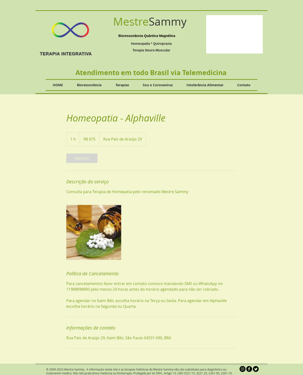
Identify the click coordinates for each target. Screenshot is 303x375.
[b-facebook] (249, 369)
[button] (234, 34)
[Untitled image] (93, 232)
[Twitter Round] (256, 369)
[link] (82, 158)
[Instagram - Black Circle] (242, 369)
